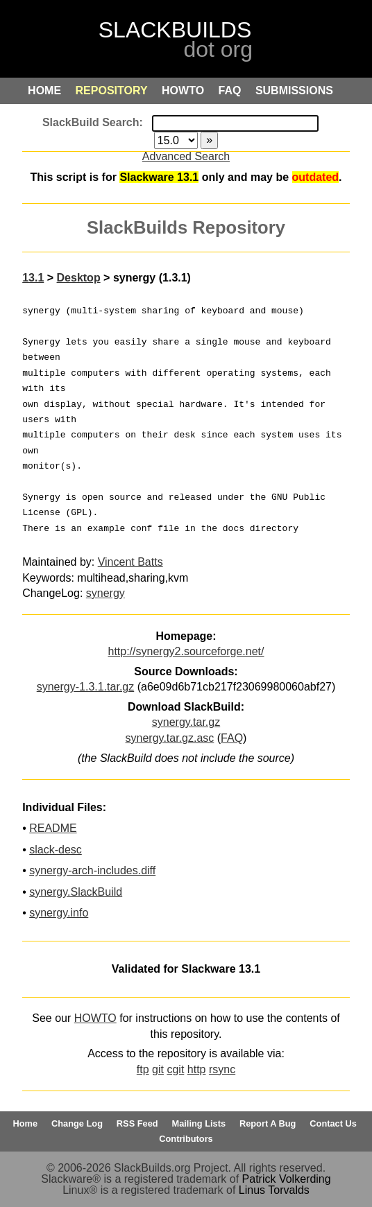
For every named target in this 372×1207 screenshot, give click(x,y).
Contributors (185, 1139)
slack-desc (55, 850)
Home (25, 1123)
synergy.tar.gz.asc (170, 738)
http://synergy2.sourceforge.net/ (186, 651)
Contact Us (333, 1123)
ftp (143, 1069)
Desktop (79, 278)
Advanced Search (186, 156)
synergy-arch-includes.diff (92, 870)
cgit (175, 1069)
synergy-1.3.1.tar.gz (86, 687)
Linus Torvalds (274, 1190)
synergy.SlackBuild (75, 892)
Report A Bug (267, 1123)
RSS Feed (137, 1123)
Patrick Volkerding (286, 1179)
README (52, 828)
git (158, 1069)
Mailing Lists (199, 1123)
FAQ (232, 738)
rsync (222, 1069)
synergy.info (58, 913)
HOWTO (95, 1018)
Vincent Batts (130, 562)
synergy (105, 593)
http (196, 1069)
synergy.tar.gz (186, 722)
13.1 (33, 278)
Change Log (77, 1123)
